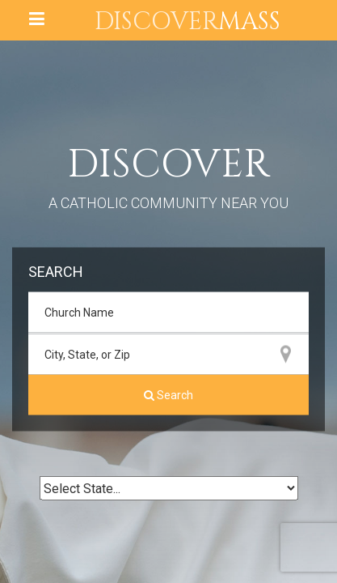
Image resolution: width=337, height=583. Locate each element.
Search (168, 395)
